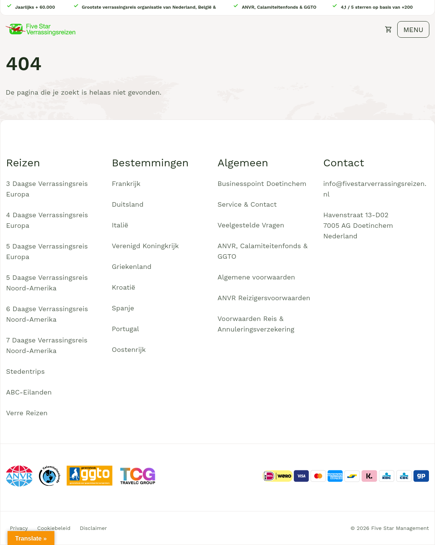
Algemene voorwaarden (256, 277)
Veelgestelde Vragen (251, 225)
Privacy (19, 528)
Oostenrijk (129, 349)
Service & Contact (247, 204)
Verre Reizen (27, 413)
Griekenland (131, 266)
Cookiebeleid (54, 528)
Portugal (125, 329)
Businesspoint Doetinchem (262, 183)
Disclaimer (93, 528)
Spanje (123, 308)
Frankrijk (126, 183)
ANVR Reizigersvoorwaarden (264, 298)
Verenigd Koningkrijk (145, 246)
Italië (120, 225)
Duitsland (127, 204)
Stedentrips (25, 371)
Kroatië (123, 287)
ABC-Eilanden (29, 392)
